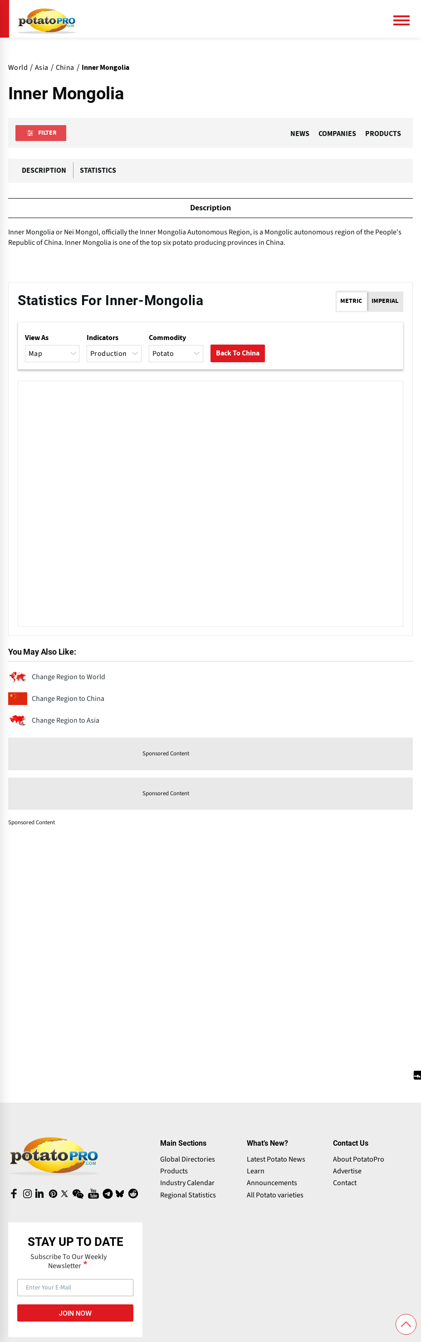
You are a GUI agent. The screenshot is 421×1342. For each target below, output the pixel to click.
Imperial (385, 302)
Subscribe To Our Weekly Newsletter (68, 1262)
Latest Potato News (276, 1161)
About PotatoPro (358, 1161)
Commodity (167, 339)
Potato (176, 355)
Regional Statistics (188, 1196)
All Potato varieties (275, 1196)
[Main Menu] (405, 20)
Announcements (272, 1184)
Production (115, 355)
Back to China (237, 354)
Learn (255, 1172)
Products (174, 1172)
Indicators (102, 339)
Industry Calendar (187, 1184)
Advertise (347, 1172)
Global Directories (187, 1161)
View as (37, 339)
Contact (345, 1184)
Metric (351, 302)
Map (53, 355)
